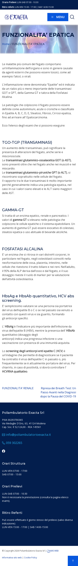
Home (6, 44)
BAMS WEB (53, 550)
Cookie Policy (30, 557)
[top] (73, 561)
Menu (58, 17)
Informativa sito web (12, 557)
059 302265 (12, 443)
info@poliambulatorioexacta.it (26, 435)
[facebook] (3, 451)
